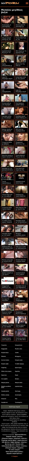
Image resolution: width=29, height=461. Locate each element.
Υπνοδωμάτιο (18, 402)
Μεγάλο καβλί (5, 363)
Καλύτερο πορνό (14, 407)
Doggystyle (4, 348)
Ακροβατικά (4, 402)
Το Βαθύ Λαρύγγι (19, 363)
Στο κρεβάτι (4, 378)
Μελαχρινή (18, 356)
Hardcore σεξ (12, 411)
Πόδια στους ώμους (6, 371)
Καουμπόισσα (18, 345)
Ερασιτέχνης (18, 367)
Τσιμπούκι (4, 345)
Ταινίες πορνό (6, 412)
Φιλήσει (17, 378)
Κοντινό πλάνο (5, 360)
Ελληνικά (3, 398)
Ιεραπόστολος (18, 386)
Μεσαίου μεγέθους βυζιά (6, 387)
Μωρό (16, 375)
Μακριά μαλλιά (5, 382)
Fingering (3, 367)
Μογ (16, 398)
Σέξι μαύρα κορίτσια (17, 423)
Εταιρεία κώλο (19, 360)
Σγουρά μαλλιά (5, 391)
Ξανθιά (17, 352)
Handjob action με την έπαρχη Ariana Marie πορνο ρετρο (6, 118)
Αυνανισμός (18, 394)
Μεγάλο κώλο (18, 348)
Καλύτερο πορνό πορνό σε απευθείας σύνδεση (14, 421)
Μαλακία (3, 356)
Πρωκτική (3, 375)
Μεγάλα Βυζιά (4, 352)
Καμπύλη (17, 371)
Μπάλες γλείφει (5, 394)
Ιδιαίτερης (17, 391)
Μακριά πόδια (18, 382)
